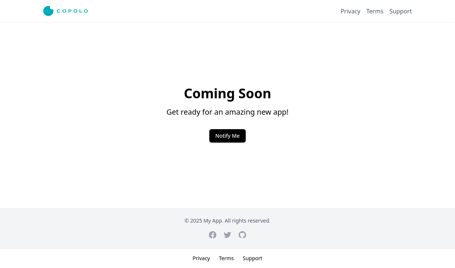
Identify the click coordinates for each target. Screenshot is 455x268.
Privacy (350, 11)
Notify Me (227, 135)
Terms (375, 11)
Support (401, 11)
